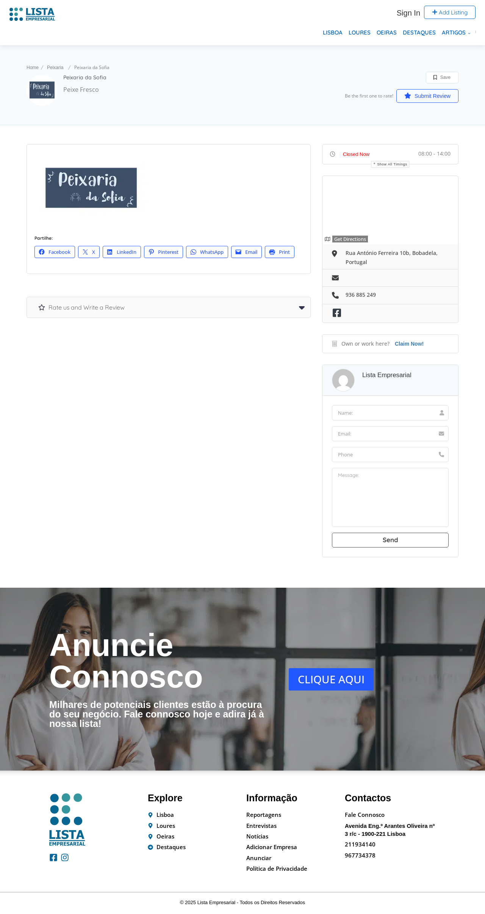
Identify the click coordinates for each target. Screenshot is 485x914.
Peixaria (55, 67)
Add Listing (450, 12)
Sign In (408, 13)
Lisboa (333, 32)
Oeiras (387, 32)
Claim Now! (409, 344)
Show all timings (392, 164)
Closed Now (356, 154)
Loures (360, 32)
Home (33, 67)
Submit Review (422, 95)
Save (442, 77)
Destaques (419, 32)
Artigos (454, 32)
